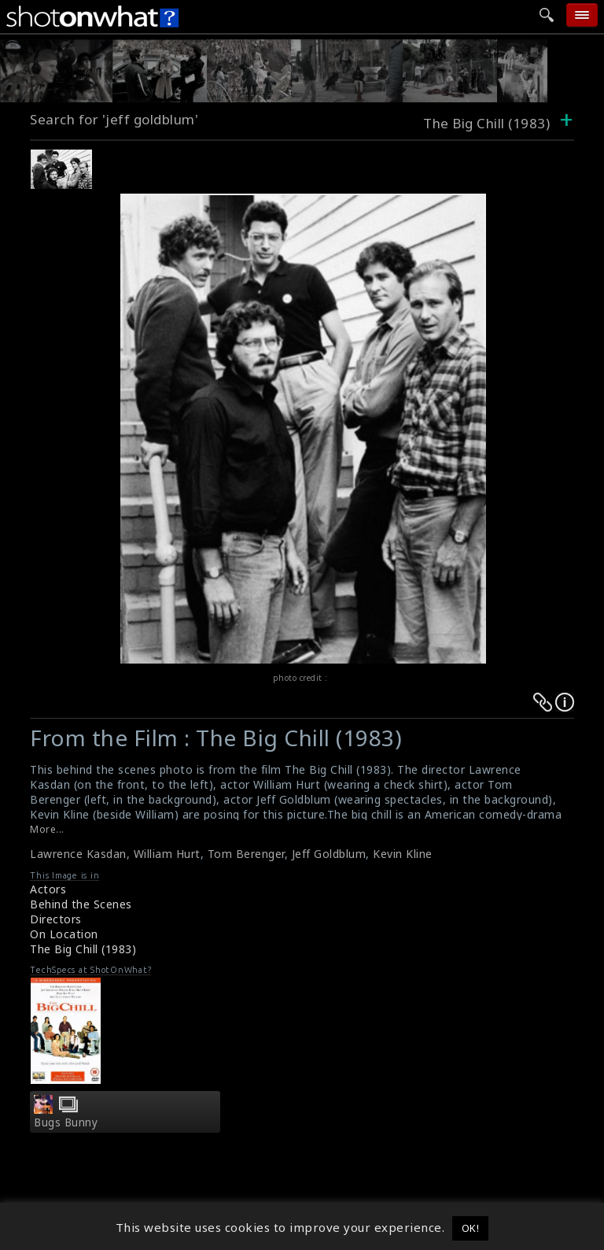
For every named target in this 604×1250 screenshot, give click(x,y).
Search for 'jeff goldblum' (114, 119)
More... (47, 829)
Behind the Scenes (81, 904)
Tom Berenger (246, 853)
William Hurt (167, 853)
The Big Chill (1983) (83, 948)
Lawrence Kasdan (78, 853)
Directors (56, 919)
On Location (64, 933)
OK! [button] (471, 1228)
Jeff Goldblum (329, 853)
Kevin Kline (403, 853)
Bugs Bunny (66, 1122)
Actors (48, 889)
